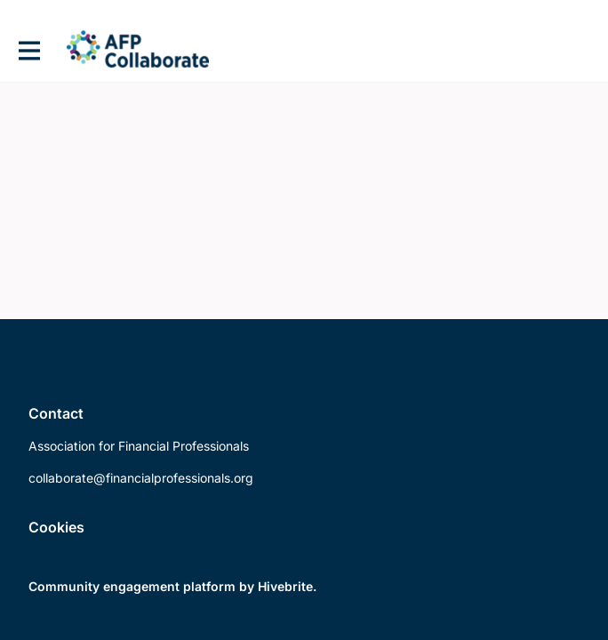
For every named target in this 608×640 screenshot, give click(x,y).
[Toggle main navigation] (28, 50)
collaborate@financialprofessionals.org (140, 477)
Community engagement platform (132, 586)
